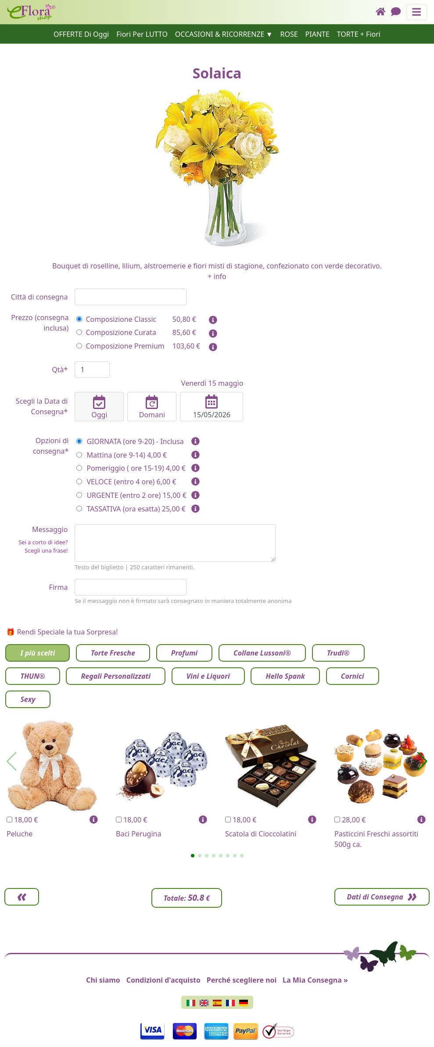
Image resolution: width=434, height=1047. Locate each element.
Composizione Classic (116, 319)
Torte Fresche (113, 653)
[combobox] (131, 297)
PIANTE (317, 34)
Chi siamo (103, 980)
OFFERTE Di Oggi (81, 34)
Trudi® (338, 653)
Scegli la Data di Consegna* (42, 406)
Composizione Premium (120, 346)
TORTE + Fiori (358, 34)
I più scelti (37, 653)
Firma (58, 587)
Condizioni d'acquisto (163, 980)
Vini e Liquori (208, 676)
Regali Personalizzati (115, 676)
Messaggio (36, 540)
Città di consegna (39, 297)
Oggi (99, 407)
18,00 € (22, 820)
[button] (192, 855)
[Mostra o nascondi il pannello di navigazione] (416, 12)
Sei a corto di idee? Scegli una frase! (43, 546)
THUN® (32, 676)
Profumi (184, 653)
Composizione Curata (116, 332)
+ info (217, 276)
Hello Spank (285, 676)
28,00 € (350, 820)
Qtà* (60, 369)
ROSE (289, 34)
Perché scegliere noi (241, 980)
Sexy (27, 699)
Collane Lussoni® (262, 653)
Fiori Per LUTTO (142, 34)
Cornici (352, 676)
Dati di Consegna (372, 897)
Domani (152, 407)
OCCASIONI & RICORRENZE (220, 34)
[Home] (383, 12)
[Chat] (398, 12)
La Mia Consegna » (315, 980)
